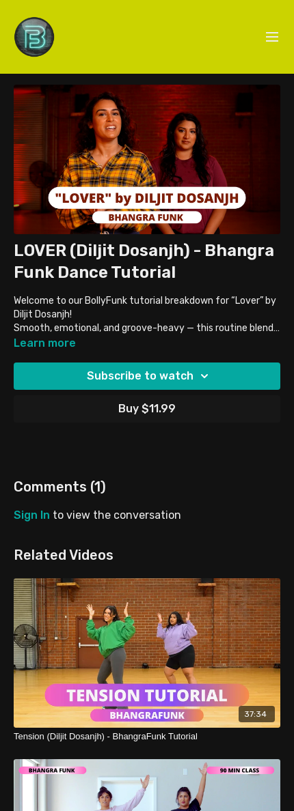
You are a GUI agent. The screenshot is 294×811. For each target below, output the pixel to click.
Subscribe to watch (150, 376)
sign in (32, 515)
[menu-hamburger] (272, 37)
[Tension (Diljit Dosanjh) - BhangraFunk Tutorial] (147, 736)
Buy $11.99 (147, 408)
